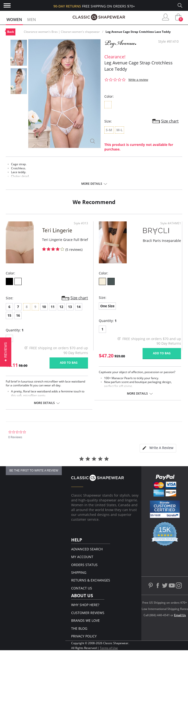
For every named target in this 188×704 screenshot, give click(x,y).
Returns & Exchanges (90, 580)
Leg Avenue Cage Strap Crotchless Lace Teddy (138, 32)
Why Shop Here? (85, 604)
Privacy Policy (84, 636)
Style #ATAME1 (170, 223)
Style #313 (81, 223)
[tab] (158, 448)
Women (14, 19)
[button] (5, 352)
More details (91, 184)
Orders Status (84, 564)
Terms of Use (109, 648)
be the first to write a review (33, 470)
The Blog (79, 628)
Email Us (180, 615)
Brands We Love (85, 620)
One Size (107, 306)
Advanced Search (87, 549)
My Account (82, 556)
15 (9, 315)
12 (61, 306)
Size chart (170, 121)
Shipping (78, 572)
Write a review (138, 80)
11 (53, 306)
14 (79, 306)
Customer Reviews (87, 612)
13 (70, 306)
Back (10, 32)
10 (44, 306)
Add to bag (69, 363)
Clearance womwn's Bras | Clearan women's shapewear (62, 32)
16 (18, 315)
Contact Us (81, 588)
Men (31, 19)
